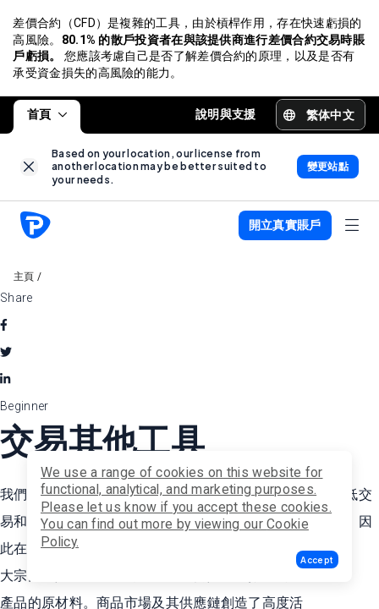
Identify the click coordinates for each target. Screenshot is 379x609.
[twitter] (6, 353)
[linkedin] (5, 380)
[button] (317, 559)
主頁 (24, 278)
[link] (29, 168)
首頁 (47, 115)
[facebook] (4, 326)
